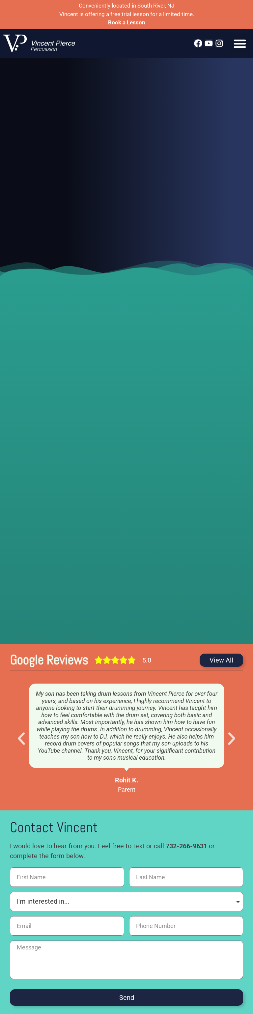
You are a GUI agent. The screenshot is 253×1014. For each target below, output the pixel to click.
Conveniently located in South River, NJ (126, 5)
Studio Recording (125, 955)
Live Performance (78, 955)
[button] (240, 43)
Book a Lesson (126, 22)
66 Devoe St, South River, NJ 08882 (126, 971)
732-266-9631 (186, 769)
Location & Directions (176, 955)
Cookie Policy (128, 961)
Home (15, 955)
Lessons (40, 955)
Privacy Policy (224, 955)
